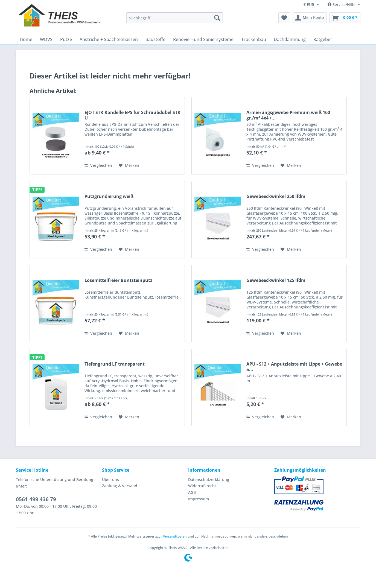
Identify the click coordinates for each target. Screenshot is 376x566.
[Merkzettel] (284, 17)
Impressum (198, 498)
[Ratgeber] (323, 39)
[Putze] (66, 39)
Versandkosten (175, 536)
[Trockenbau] (253, 39)
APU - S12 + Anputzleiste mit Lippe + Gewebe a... (294, 366)
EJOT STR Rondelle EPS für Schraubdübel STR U (132, 115)
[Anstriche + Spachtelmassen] (109, 39)
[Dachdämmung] (290, 39)
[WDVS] (46, 39)
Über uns (110, 479)
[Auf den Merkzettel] (129, 165)
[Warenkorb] (344, 17)
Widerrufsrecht (202, 485)
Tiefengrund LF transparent (114, 364)
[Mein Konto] (310, 17)
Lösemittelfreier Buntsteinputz (118, 280)
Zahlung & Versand (119, 485)
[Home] (26, 39)
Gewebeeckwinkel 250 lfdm (275, 196)
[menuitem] (174, 20)
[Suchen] (217, 17)
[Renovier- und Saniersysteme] (203, 39)
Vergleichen (98, 165)
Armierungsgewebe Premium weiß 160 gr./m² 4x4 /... (288, 115)
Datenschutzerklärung (208, 479)
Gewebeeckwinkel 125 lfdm (275, 280)
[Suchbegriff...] (174, 17)
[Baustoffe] (155, 39)
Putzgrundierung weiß (108, 196)
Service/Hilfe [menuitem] (342, 4)
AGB (192, 492)
